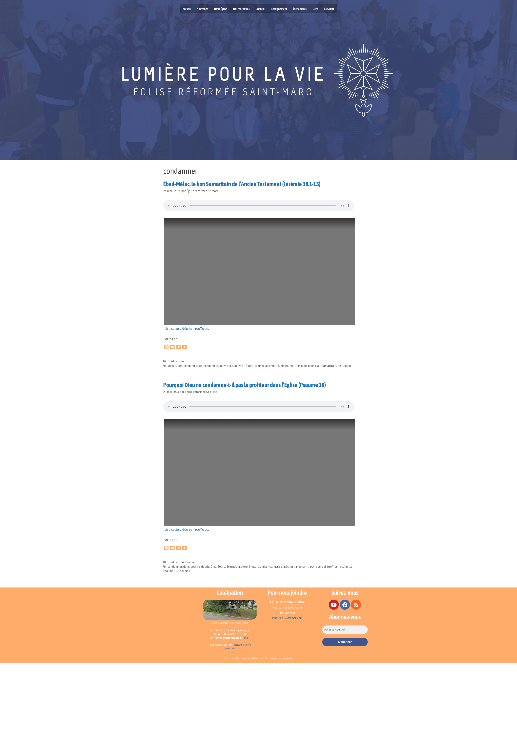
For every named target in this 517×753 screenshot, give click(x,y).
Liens (315, 9)
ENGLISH (329, 9)
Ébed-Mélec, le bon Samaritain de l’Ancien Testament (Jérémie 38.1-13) (241, 183)
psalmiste (346, 566)
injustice (266, 566)
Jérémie (259, 365)
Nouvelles (202, 9)
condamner (211, 365)
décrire (195, 566)
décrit (205, 566)
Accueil (187, 9)
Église (221, 566)
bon (179, 365)
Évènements (299, 9)
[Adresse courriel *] (345, 629)
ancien (171, 365)
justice (278, 566)
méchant (289, 566)
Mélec (284, 365)
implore (242, 566)
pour (311, 365)
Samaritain (329, 365)
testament (344, 365)
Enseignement (279, 9)
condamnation (193, 365)
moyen (302, 365)
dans (186, 566)
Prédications (175, 361)
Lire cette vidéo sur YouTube (186, 329)
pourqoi (321, 566)
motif (293, 365)
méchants (302, 566)
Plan (246, 637)
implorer (254, 566)
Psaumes (191, 562)
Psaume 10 (170, 571)
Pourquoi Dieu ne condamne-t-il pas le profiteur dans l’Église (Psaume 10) (244, 384)
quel (317, 365)
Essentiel (260, 9)
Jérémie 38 (272, 365)
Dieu (213, 566)
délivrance (226, 365)
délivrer (239, 365)
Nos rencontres (241, 9)
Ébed (249, 365)
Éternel (231, 566)
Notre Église (220, 9)
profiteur (333, 566)
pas (312, 566)
